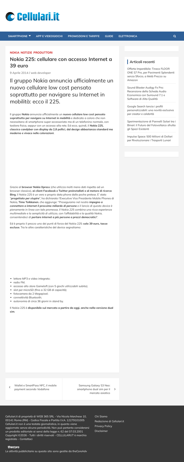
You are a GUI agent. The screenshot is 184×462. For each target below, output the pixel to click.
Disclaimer (101, 431)
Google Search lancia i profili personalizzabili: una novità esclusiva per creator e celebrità (150, 110)
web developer (41, 73)
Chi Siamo (101, 416)
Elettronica (128, 36)
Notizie (26, 52)
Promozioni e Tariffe (84, 36)
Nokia (14, 52)
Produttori (43, 52)
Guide (109, 36)
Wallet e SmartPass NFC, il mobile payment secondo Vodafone (35, 387)
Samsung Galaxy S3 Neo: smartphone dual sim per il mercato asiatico (93, 389)
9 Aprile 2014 (19, 73)
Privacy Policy (103, 426)
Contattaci (26, 439)
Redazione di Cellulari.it (109, 421)
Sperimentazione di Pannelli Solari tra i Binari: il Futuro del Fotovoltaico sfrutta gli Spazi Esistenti (151, 125)
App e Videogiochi (49, 36)
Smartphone (17, 36)
